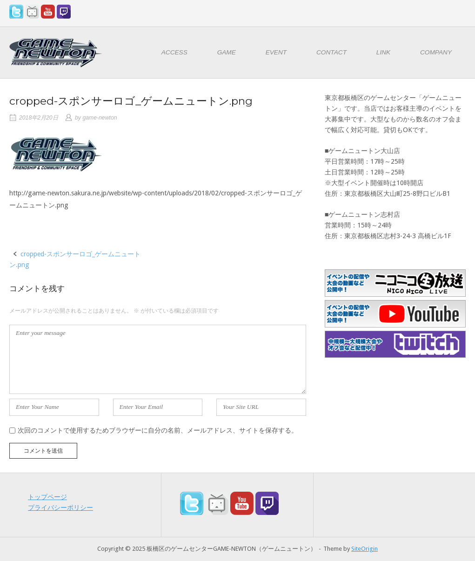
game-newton (99, 117)
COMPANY (436, 52)
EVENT (276, 52)
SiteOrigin (364, 548)
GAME (226, 52)
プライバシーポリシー (60, 507)
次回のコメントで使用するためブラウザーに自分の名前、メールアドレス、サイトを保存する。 (158, 430)
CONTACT (331, 52)
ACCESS (174, 52)
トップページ (47, 497)
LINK (383, 52)
